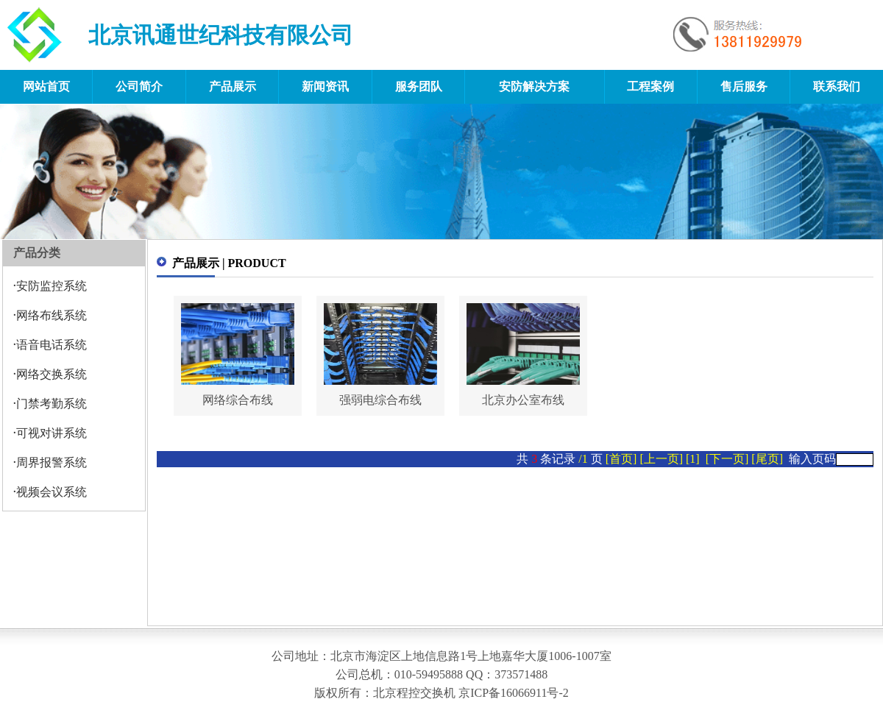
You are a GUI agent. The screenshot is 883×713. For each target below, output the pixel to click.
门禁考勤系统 (51, 403)
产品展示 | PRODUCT (229, 263)
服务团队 (418, 86)
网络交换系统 (51, 374)
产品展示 (232, 86)
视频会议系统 (51, 492)
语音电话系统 (51, 344)
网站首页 (46, 86)
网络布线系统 (51, 315)
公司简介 (139, 86)
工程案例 (650, 86)
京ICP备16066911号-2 (513, 693)
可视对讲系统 (51, 433)
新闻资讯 (325, 86)
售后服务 (743, 86)
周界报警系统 (51, 462)
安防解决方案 (534, 86)
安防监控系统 (51, 286)
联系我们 (836, 86)
